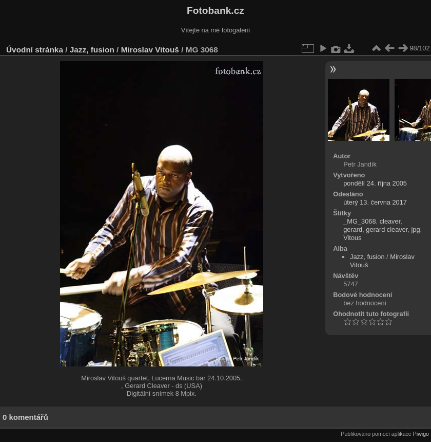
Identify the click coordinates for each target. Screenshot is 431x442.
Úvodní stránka (34, 49)
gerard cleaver (386, 229)
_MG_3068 (359, 221)
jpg (416, 229)
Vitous (352, 238)
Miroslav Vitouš (150, 49)
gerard (352, 229)
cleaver (390, 221)
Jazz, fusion (92, 49)
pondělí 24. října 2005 (375, 183)
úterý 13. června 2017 (375, 202)
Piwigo (421, 434)
